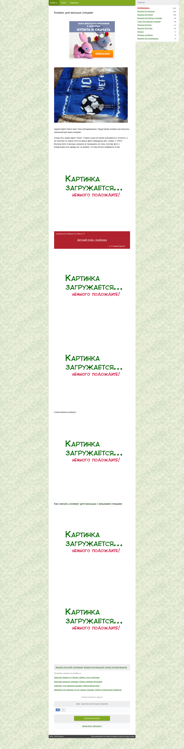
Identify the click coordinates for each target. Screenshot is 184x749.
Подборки (74, 3)
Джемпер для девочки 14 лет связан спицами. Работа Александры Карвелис (88, 690)
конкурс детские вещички (116, 667)
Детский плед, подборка (92, 239)
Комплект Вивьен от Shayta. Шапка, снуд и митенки (77, 677)
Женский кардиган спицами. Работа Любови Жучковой (78, 682)
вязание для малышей (94, 667)
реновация (78, 667)
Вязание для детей (64, 667)
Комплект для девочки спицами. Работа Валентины (77, 686)
